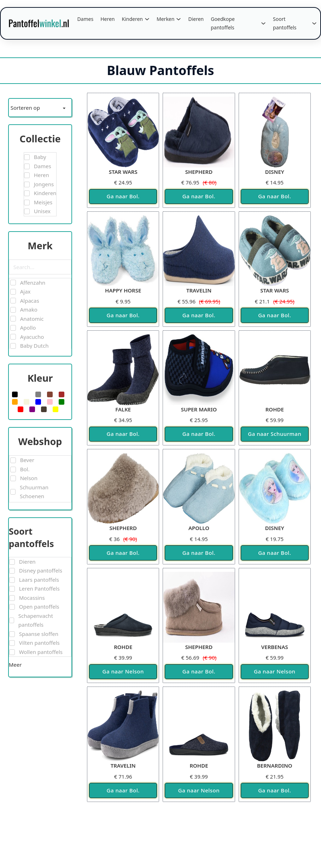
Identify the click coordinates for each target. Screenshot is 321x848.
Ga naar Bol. (123, 196)
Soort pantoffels (285, 23)
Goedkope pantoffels (223, 23)
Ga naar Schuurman (274, 433)
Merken (165, 19)
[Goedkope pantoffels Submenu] (263, 23)
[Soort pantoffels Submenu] (314, 23)
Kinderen (132, 19)
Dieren (196, 19)
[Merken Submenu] (178, 19)
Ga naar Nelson (123, 671)
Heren (107, 19)
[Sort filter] (40, 107)
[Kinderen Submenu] (147, 19)
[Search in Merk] (40, 267)
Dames (85, 19)
